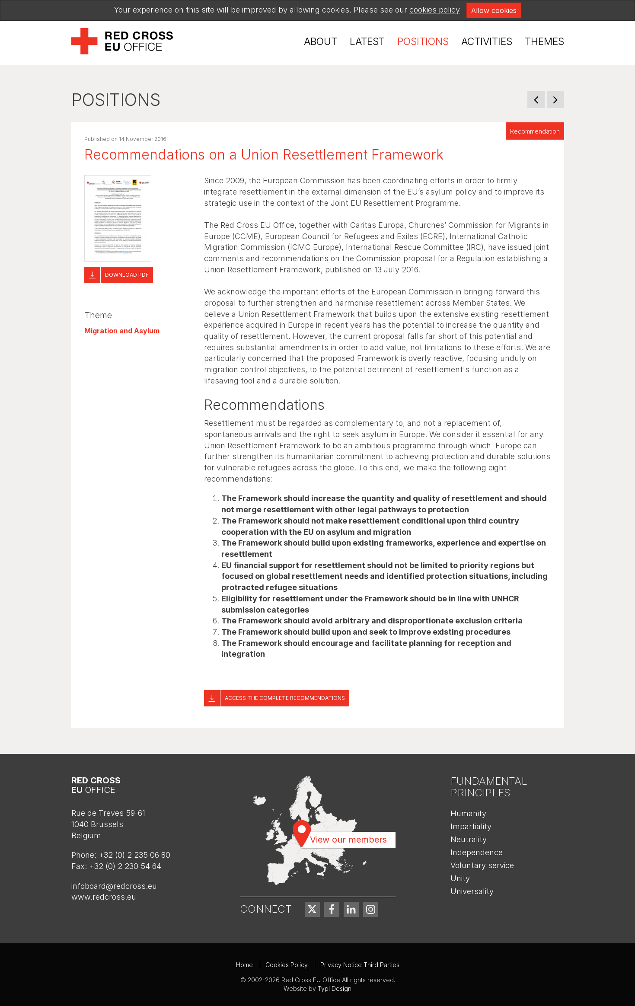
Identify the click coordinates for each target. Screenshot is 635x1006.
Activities (486, 41)
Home (244, 964)
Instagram (370, 909)
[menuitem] (320, 41)
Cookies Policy (286, 964)
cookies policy (434, 9)
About (320, 41)
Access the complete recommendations (285, 698)
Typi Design (334, 988)
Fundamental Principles (488, 786)
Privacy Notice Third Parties (359, 964)
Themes (544, 41)
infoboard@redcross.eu (114, 886)
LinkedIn (351, 909)
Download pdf (127, 274)
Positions (423, 41)
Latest (367, 41)
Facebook (331, 909)
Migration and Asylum (122, 330)
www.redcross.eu (103, 896)
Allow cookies (494, 10)
